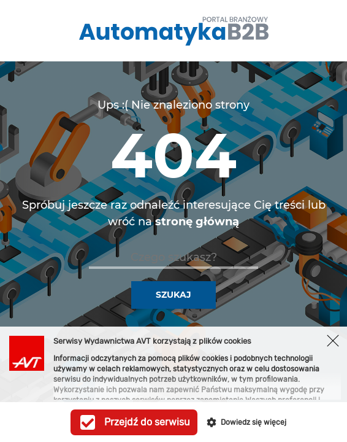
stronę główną (197, 221)
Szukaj (173, 294)
